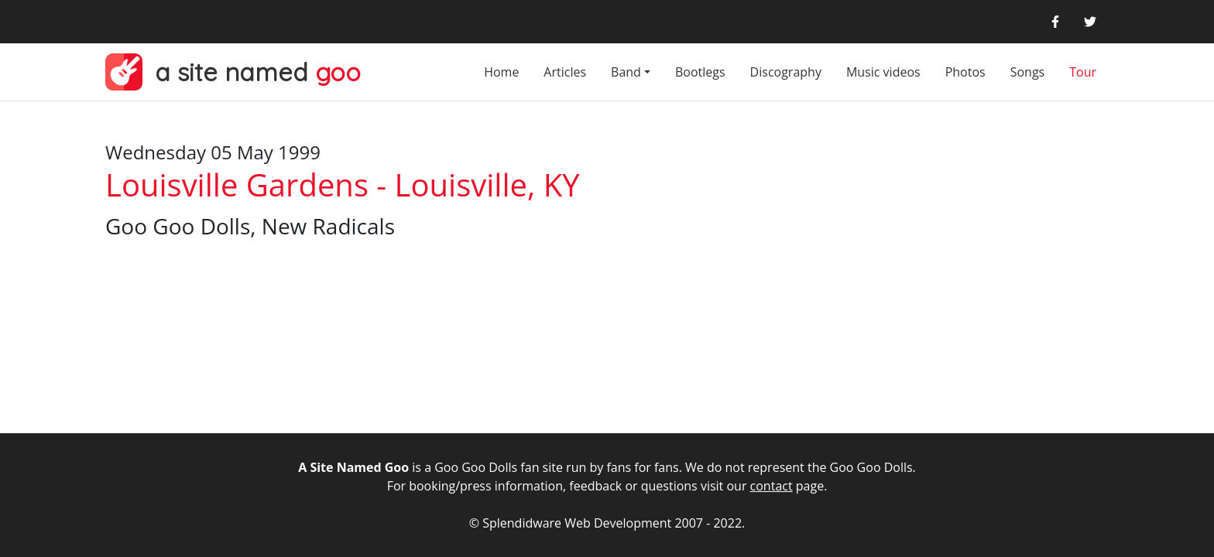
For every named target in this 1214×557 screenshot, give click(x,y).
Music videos (883, 71)
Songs (1027, 71)
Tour (1082, 71)
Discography (785, 71)
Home (501, 71)
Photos (965, 71)
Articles (565, 71)
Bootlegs (700, 71)
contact (771, 485)
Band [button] (626, 71)
